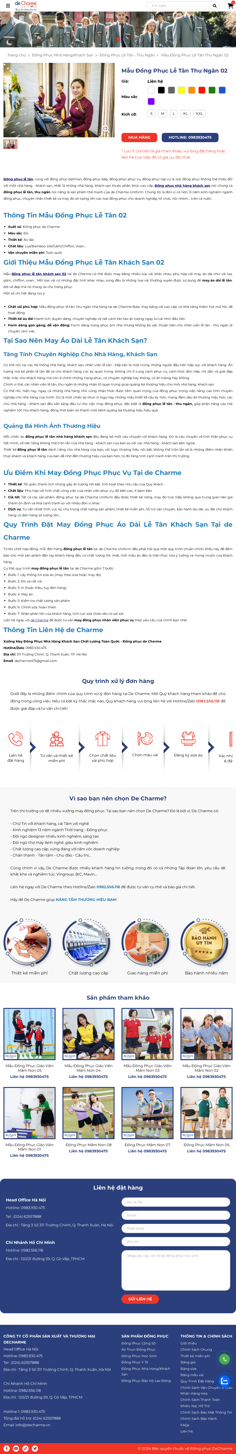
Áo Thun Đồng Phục (138, 1349)
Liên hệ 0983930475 (29, 1076)
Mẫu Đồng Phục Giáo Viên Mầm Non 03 (148, 1068)
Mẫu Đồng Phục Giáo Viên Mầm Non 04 (89, 1068)
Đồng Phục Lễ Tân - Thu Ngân (127, 55)
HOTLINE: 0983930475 (190, 137)
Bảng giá (187, 1362)
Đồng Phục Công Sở (138, 1343)
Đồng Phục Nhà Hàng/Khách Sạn (62, 55)
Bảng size (188, 1369)
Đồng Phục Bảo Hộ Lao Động (146, 1381)
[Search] (183, 6)
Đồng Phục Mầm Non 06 (207, 1145)
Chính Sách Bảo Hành (198, 1419)
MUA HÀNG (139, 137)
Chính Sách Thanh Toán (200, 1400)
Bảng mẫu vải (192, 1375)
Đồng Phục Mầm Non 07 (147, 1145)
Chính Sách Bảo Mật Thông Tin (206, 1412)
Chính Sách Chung (196, 1349)
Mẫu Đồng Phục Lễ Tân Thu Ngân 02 (195, 55)
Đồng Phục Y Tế (134, 1362)
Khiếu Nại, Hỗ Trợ (194, 1406)
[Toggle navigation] (8, 6)
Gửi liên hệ (140, 1299)
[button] (118, 38)
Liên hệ (186, 1431)
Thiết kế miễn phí (195, 1356)
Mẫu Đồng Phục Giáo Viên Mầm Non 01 (30, 1147)
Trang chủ (16, 55)
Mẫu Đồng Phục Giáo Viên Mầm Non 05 (30, 1068)
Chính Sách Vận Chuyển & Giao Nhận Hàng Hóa (206, 1391)
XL (185, 113)
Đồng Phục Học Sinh (139, 1356)
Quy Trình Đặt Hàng (197, 1381)
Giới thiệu (188, 1343)
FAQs (184, 1425)
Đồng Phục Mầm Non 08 (89, 1145)
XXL (199, 113)
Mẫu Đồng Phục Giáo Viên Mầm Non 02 (207, 1068)
